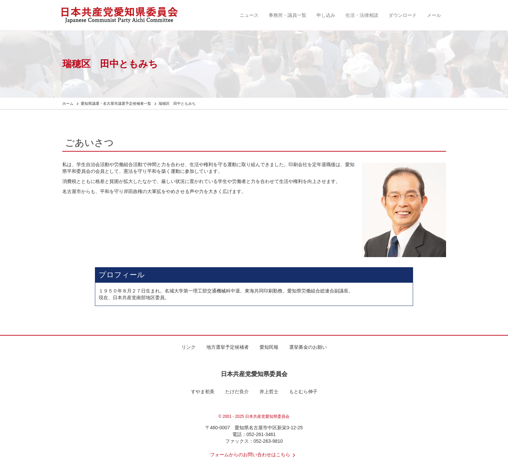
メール (434, 15)
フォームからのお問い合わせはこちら (254, 454)
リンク (188, 347)
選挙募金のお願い (308, 347)
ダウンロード (402, 15)
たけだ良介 (237, 391)
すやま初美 (202, 391)
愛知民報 (269, 347)
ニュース (249, 15)
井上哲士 (269, 391)
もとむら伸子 (303, 391)
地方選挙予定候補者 (227, 347)
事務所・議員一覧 (287, 15)
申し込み (325, 15)
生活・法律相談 (361, 15)
